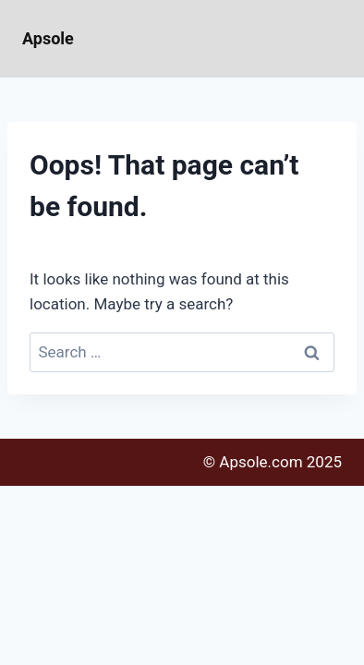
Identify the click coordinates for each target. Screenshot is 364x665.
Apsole (48, 38)
